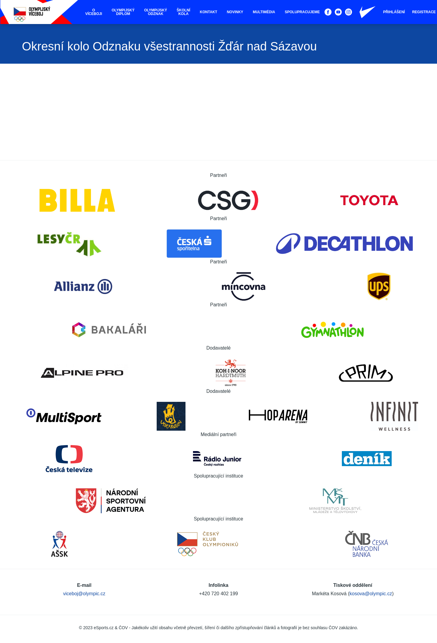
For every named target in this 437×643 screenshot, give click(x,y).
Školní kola (183, 12)
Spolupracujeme (302, 12)
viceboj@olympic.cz (84, 593)
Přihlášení (394, 12)
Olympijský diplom (123, 12)
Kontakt (208, 12)
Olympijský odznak (155, 12)
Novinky (235, 12)
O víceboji (93, 12)
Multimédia (264, 12)
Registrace (424, 12)
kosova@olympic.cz (371, 593)
